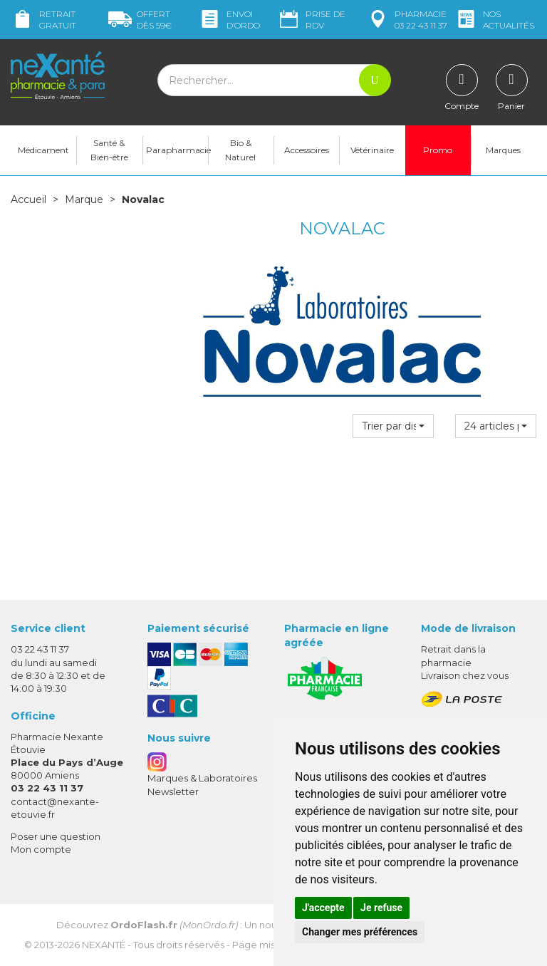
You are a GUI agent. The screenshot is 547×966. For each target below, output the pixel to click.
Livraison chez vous (465, 675)
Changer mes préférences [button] (359, 932)
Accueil (28, 199)
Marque (84, 199)
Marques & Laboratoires (202, 778)
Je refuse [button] (381, 907)
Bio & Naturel (240, 149)
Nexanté (103, 944)
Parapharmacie (177, 150)
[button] (393, 426)
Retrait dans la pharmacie (453, 655)
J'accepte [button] (323, 907)
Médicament (43, 150)
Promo (437, 150)
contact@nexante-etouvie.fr (55, 807)
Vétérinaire (372, 150)
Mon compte (41, 849)
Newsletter (173, 791)
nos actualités (494, 20)
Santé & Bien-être (109, 149)
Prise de (311, 20)
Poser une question (55, 836)
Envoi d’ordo (229, 20)
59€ (140, 20)
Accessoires (306, 150)
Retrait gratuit (43, 20)
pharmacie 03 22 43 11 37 (406, 20)
